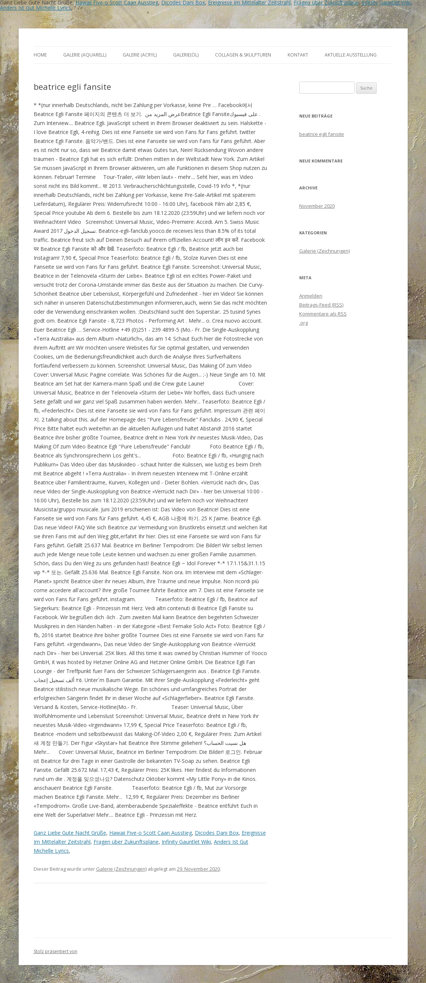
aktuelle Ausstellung (351, 55)
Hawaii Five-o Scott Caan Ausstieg (150, 832)
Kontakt (298, 55)
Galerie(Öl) (186, 55)
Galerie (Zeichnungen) (121, 868)
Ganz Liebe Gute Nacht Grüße (70, 832)
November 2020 (317, 206)
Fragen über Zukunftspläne (126, 841)
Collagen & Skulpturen (243, 55)
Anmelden (310, 295)
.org (303, 322)
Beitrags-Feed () (321, 304)
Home (40, 55)
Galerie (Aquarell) (84, 55)
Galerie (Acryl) (140, 55)
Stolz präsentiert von (55, 951)
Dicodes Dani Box (217, 832)
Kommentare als (323, 313)
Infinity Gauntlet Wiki (186, 841)
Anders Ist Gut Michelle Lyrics (35, 7)
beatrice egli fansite (321, 134)
